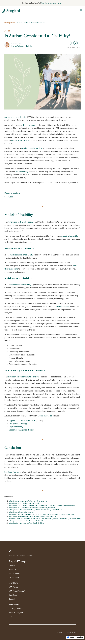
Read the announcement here (51, 3)
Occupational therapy (18, 423)
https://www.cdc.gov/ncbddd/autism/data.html (25, 503)
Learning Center (15, 609)
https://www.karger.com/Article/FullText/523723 (26, 521)
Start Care (13, 595)
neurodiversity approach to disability (23, 377)
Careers (12, 565)
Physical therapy (16, 427)
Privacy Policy (60, 632)
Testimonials (14, 577)
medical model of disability (21, 255)
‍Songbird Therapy (12, 472)
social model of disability (20, 284)
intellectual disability (20, 140)
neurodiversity (22, 171)
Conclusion (8, 197)
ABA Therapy (14, 587)
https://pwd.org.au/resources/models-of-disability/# (27, 523)
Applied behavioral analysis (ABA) (23, 420)
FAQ (10, 617)
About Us (12, 569)
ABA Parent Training (17, 591)
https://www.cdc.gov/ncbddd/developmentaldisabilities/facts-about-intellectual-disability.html (42, 505)
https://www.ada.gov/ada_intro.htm (21, 512)
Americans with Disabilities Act (21, 222)
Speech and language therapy (21, 430)
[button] (81, 10)
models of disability (69, 236)
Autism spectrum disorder (15, 117)
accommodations (62, 306)
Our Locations (14, 573)
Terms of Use (71, 632)
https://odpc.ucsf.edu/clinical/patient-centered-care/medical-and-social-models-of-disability (41, 514)
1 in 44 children (29, 125)
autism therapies (45, 416)
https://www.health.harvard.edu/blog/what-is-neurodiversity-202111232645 (35, 510)
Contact (12, 599)
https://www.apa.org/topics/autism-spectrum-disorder (28, 501)
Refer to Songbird (16, 613)
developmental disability (31, 148)
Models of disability (12, 193)
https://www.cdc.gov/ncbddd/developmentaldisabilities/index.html (32, 508)
